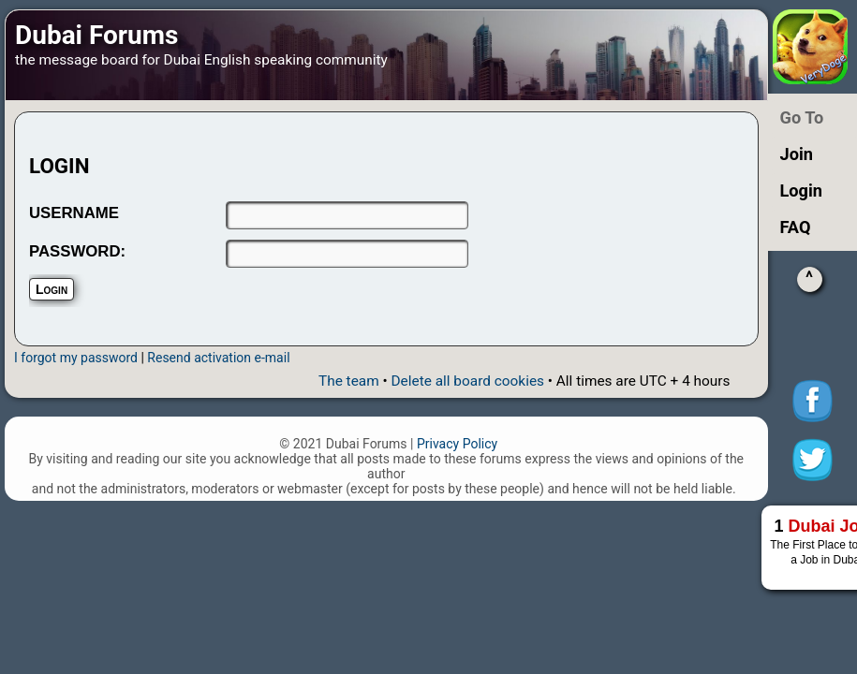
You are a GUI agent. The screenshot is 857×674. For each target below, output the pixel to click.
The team (348, 381)
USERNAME (74, 213)
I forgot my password (76, 357)
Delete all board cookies (468, 381)
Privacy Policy (457, 443)
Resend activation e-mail (218, 357)
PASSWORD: (77, 251)
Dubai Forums (96, 35)
